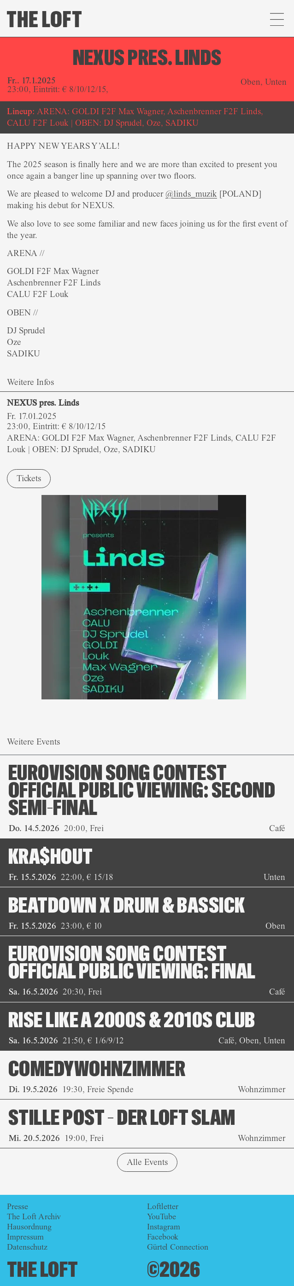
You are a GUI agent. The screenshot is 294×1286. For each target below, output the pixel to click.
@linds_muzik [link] (191, 194)
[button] (276, 20)
